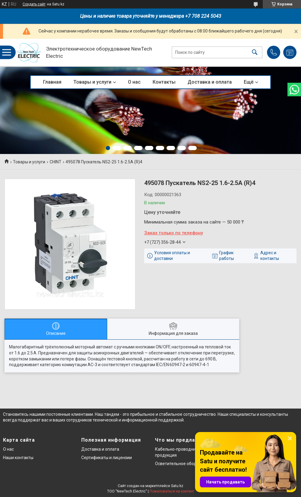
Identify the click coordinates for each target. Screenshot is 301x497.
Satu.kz (177, 486)
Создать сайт (34, 4)
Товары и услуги (92, 82)
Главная (52, 82)
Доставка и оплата (210, 82)
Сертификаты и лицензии (106, 457)
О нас (134, 82)
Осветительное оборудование (185, 463)
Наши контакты (18, 457)
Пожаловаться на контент (172, 491)
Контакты (164, 82)
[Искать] (254, 52)
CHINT (55, 161)
